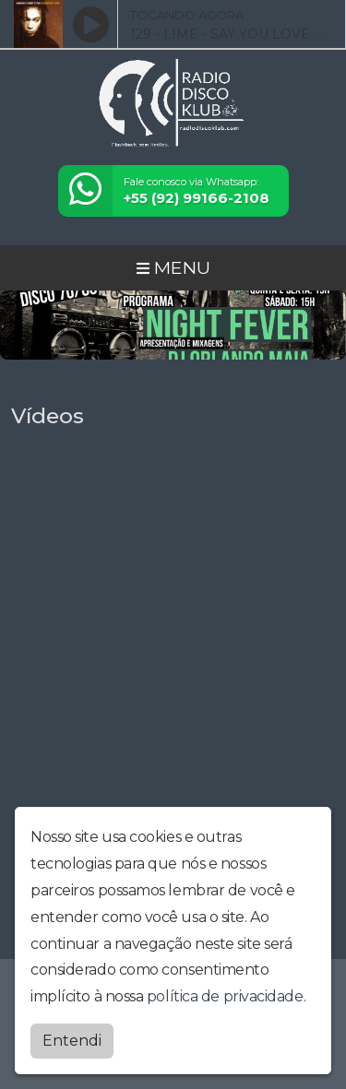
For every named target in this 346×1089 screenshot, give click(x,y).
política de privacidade (225, 996)
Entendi (71, 1040)
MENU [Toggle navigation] (173, 267)
